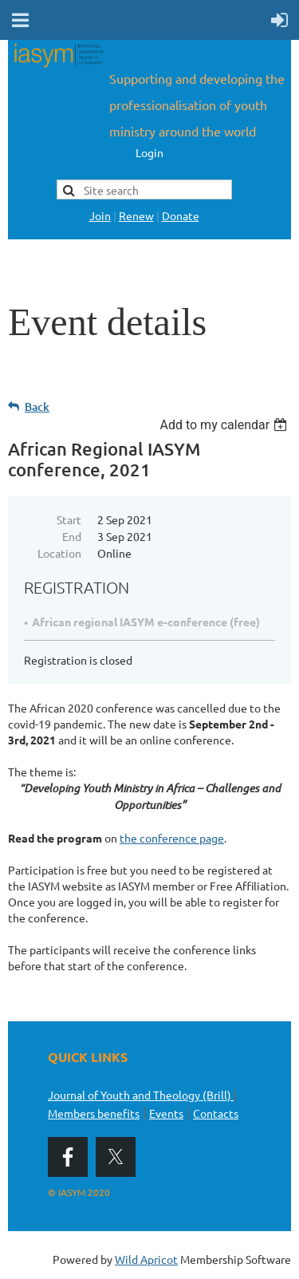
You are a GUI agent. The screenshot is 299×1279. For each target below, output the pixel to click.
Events (166, 1113)
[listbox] (225, 425)
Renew (136, 215)
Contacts (215, 1113)
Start (69, 519)
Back (37, 406)
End (71, 536)
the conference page (172, 838)
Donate (180, 215)
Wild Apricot (146, 1259)
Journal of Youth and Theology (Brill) (141, 1095)
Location (59, 553)
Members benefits (94, 1113)
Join (100, 215)
